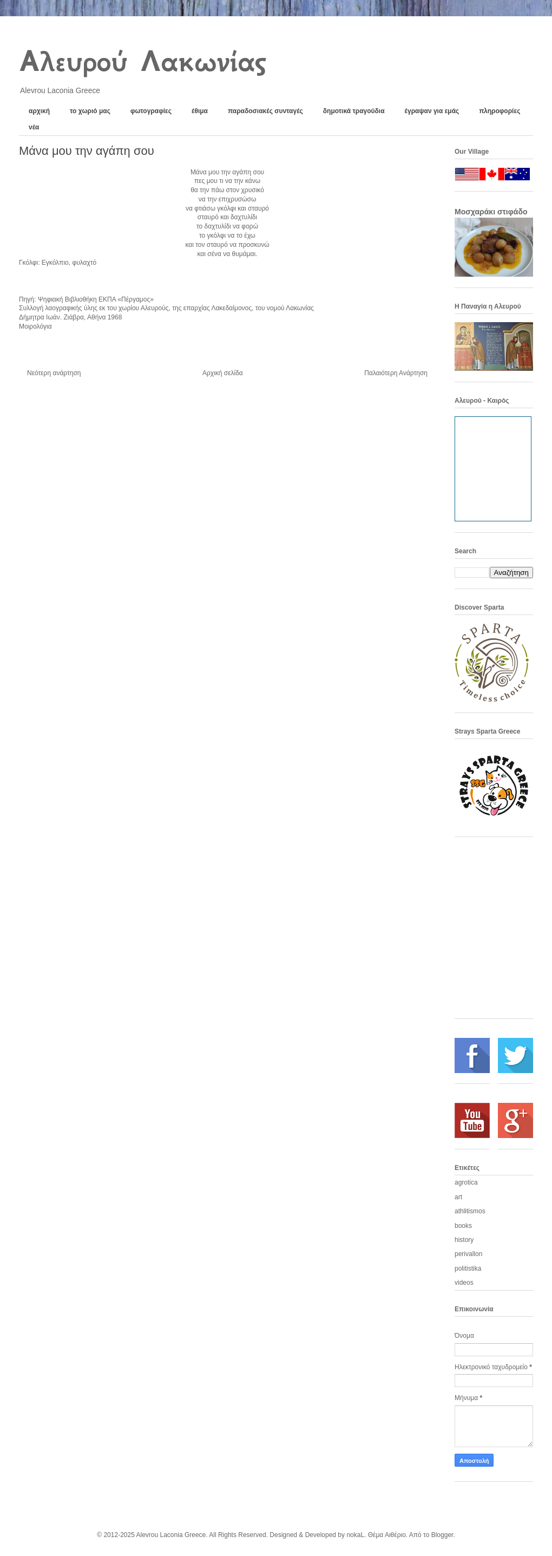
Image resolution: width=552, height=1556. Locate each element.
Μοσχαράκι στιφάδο (491, 211)
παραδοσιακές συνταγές (265, 111)
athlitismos (470, 1211)
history (464, 1240)
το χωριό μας (90, 111)
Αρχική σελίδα (222, 373)
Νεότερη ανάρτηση (54, 373)
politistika (468, 1268)
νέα (34, 127)
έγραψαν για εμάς (432, 111)
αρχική (39, 111)
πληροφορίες (499, 111)
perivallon (468, 1254)
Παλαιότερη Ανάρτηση (396, 373)
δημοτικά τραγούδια (354, 111)
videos (464, 1282)
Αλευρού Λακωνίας (142, 61)
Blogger (442, 1535)
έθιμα (200, 111)
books (463, 1226)
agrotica (466, 1182)
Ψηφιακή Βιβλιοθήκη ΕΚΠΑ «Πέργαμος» (96, 299)
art (458, 1197)
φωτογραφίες (151, 111)
